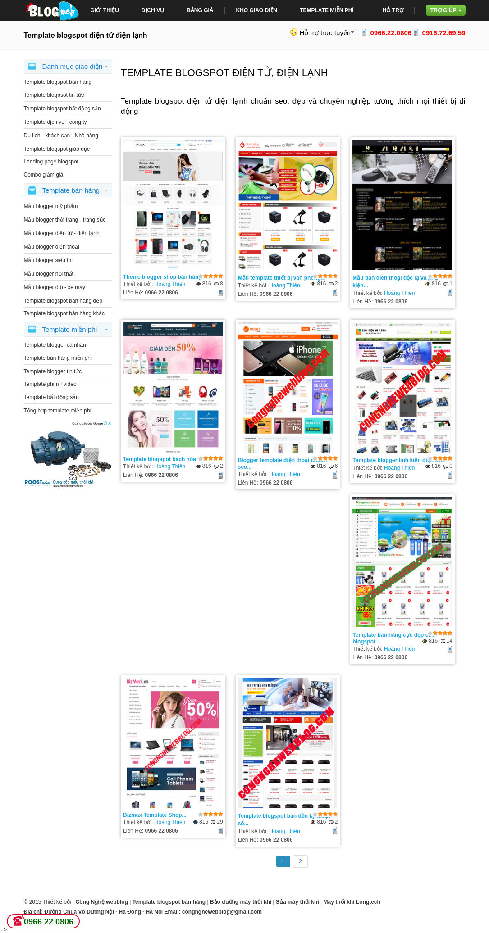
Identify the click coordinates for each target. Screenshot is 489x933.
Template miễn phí (326, 10)
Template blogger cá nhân (55, 345)
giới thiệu (105, 10)
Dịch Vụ (153, 10)
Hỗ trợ (393, 10)
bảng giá (200, 10)
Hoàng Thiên (170, 284)
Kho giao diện (257, 10)
